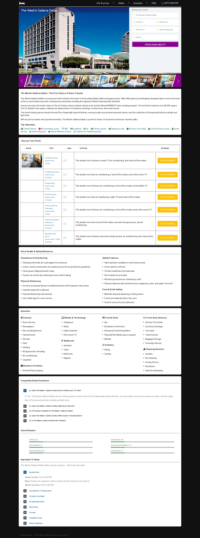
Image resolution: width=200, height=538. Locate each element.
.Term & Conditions (25, 535)
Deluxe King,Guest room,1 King (50, 186)
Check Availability (155, 44)
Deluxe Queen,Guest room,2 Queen (51, 197)
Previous (21, 81)
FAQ (154, 3)
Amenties (137, 3)
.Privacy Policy (38, 535)
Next (178, 81)
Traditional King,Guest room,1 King (52, 160)
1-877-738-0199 (169, 3)
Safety (121, 3)
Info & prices (103, 3)
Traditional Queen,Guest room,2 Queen (53, 174)
